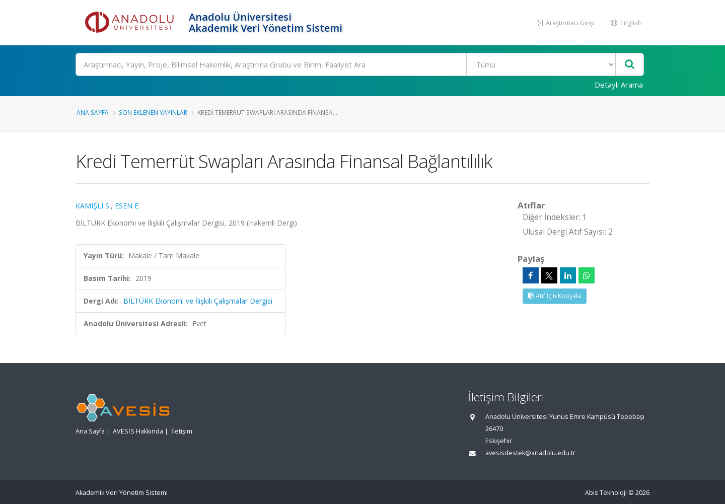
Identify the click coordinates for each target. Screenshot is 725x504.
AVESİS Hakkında (138, 431)
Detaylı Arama (619, 85)
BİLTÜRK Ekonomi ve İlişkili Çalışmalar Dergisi (197, 301)
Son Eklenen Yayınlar (153, 112)
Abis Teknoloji (606, 492)
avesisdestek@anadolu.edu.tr (530, 453)
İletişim (181, 431)
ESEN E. (127, 205)
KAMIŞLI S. (93, 205)
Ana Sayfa (93, 112)
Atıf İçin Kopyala (554, 296)
